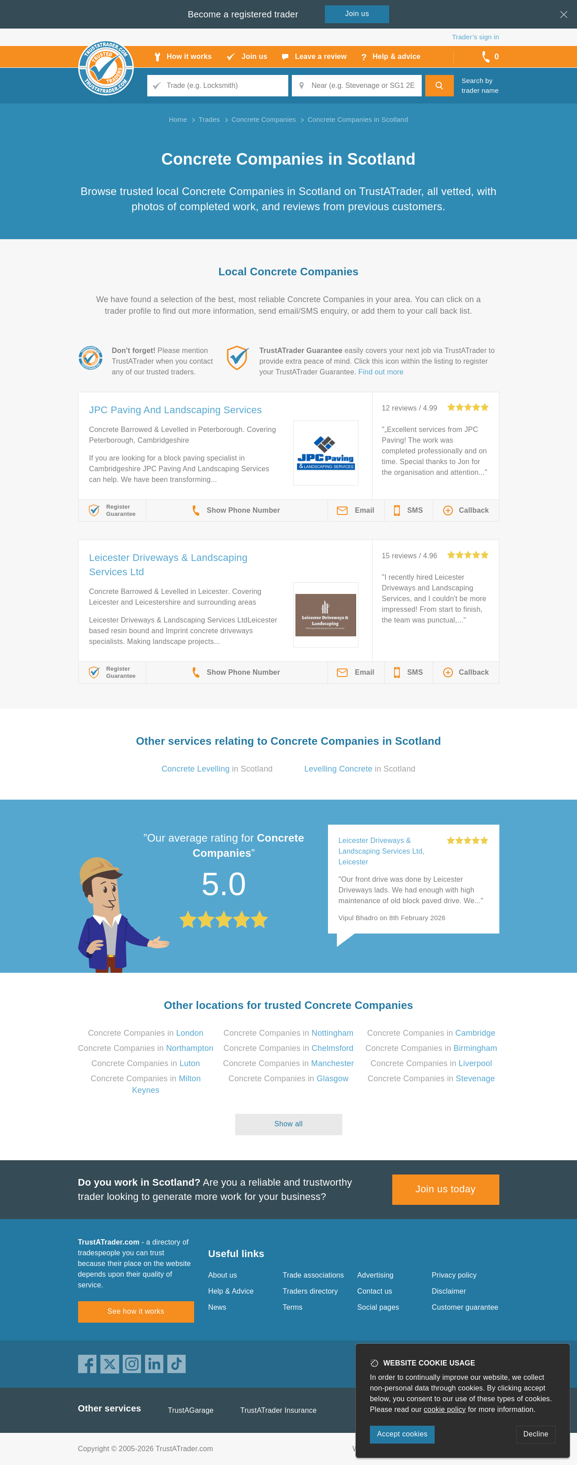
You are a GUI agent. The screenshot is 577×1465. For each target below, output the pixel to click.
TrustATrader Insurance (279, 1410)
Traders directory (310, 1291)
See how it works (136, 1311)
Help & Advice (231, 1291)
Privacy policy (454, 1275)
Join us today (445, 1189)
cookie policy (445, 1409)
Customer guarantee (465, 1307)
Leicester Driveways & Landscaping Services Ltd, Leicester (382, 851)
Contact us (374, 1291)
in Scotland (217, 768)
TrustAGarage (190, 1410)
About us (222, 1275)
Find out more (380, 372)
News (217, 1307)
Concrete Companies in (145, 1033)
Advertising (375, 1275)
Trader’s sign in (475, 37)
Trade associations (313, 1275)
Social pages (378, 1307)
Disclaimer (449, 1291)
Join (357, 13)
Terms (293, 1307)
